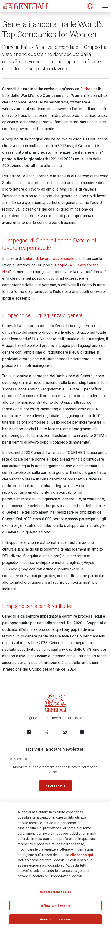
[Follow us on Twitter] (46, 731)
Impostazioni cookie (55, 892)
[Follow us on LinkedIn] (29, 731)
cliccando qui (81, 855)
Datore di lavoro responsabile (48, 258)
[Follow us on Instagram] (64, 731)
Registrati (56, 785)
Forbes (86, 89)
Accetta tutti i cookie (55, 919)
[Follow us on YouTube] (82, 731)
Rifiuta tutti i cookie (55, 905)
